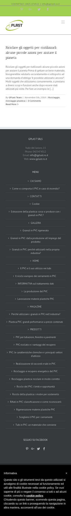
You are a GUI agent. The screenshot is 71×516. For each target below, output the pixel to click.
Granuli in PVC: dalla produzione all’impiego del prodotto (35, 240)
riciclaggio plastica (15, 100)
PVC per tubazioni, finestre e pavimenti (36, 337)
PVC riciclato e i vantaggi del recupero (36, 344)
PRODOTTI (35, 329)
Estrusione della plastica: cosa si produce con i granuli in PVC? (35, 213)
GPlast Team (15, 97)
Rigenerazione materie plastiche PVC (35, 409)
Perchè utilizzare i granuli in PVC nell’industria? (35, 314)
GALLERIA (36, 223)
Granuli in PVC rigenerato (36, 230)
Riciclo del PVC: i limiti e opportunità (36, 386)
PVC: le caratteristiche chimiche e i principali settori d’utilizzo (35, 354)
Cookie (36, 203)
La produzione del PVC (36, 291)
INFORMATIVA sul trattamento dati (36, 283)
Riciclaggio (54, 97)
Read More (11, 104)
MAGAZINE (36, 306)
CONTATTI (36, 196)
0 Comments (34, 100)
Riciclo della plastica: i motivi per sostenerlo (35, 394)
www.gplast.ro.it (38, 159)
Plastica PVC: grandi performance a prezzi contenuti (36, 322)
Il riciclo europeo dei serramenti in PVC (35, 276)
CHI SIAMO (35, 181)
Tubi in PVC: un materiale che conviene (35, 424)
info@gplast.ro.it (51, 3)
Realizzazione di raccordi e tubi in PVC (36, 363)
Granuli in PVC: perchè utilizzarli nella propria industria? (35, 251)
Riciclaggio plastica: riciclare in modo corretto (36, 379)
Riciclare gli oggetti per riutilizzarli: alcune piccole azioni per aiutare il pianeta (31, 52)
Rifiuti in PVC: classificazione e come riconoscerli (35, 401)
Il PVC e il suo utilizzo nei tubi (35, 268)
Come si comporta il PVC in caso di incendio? (35, 188)
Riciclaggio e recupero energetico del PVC (36, 371)
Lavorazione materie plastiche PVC (35, 299)
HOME (36, 260)
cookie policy (34, 495)
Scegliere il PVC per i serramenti (35, 417)
